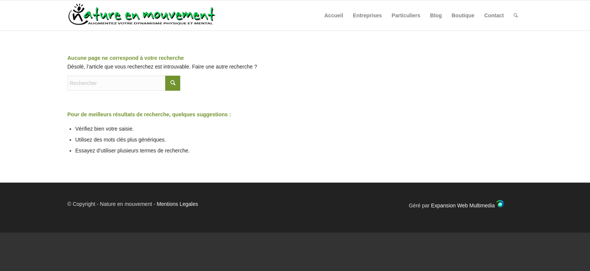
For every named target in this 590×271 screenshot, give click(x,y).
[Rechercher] (516, 15)
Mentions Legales (177, 204)
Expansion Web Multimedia (463, 205)
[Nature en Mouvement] (148, 15)
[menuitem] (333, 15)
